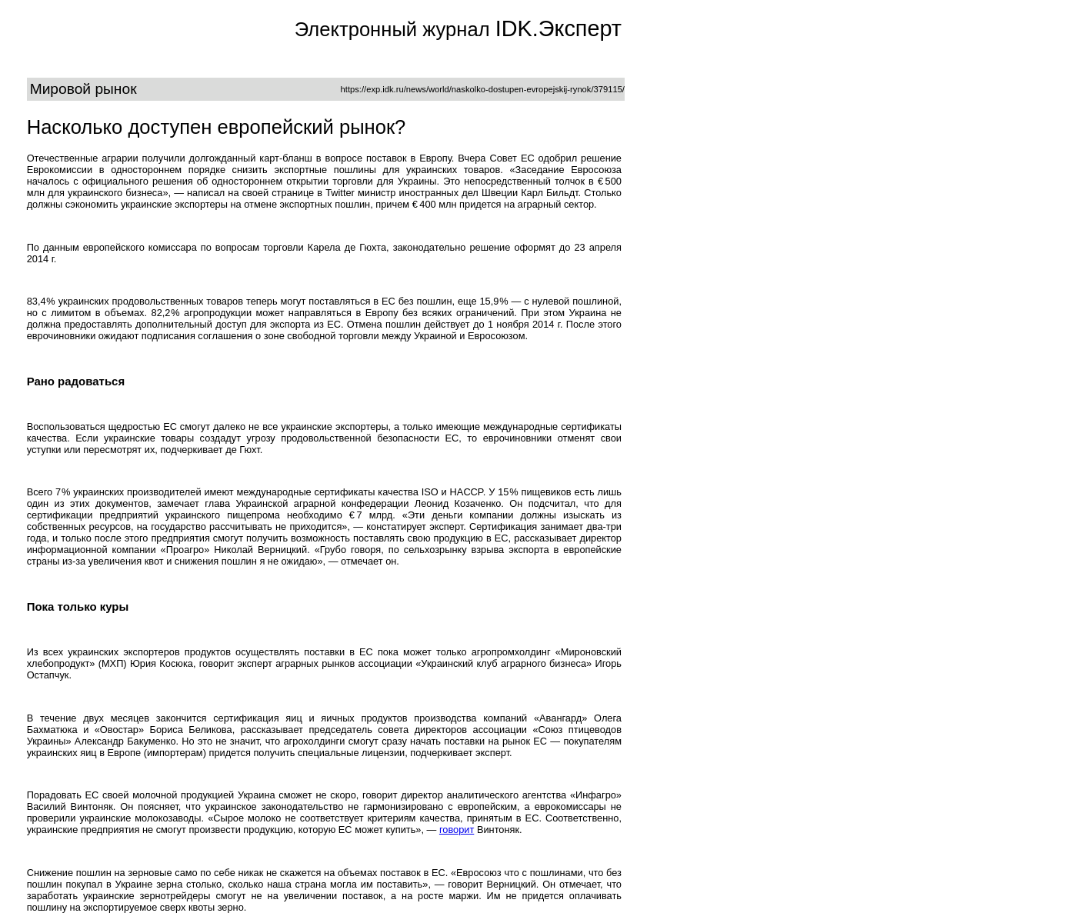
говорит (456, 829)
